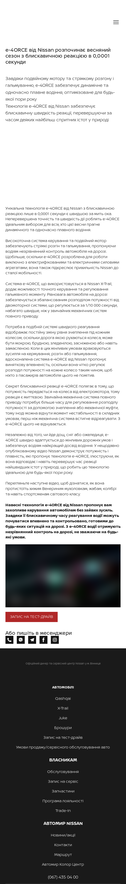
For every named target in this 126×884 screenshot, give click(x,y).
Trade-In (63, 810)
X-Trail (63, 708)
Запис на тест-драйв (63, 737)
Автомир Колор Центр (63, 864)
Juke (63, 717)
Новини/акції (63, 835)
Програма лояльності (63, 800)
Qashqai (63, 698)
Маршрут (63, 854)
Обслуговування (63, 771)
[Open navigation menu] (116, 22)
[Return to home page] (45, 22)
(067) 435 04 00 (63, 877)
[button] (31, 617)
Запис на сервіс (63, 781)
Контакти (63, 844)
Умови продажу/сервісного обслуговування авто (63, 747)
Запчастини (63, 791)
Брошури (63, 727)
